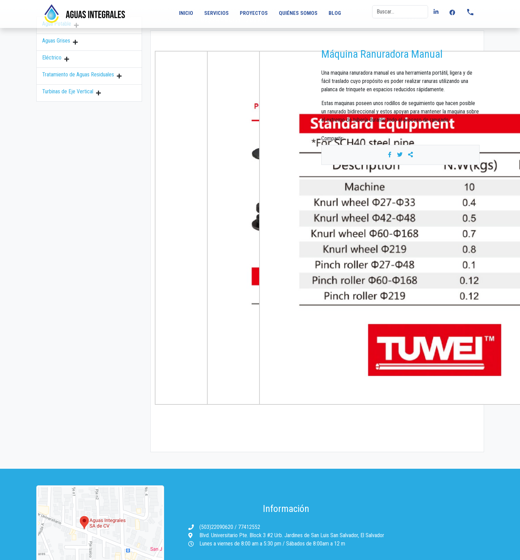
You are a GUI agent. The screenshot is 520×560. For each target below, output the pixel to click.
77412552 (249, 527)
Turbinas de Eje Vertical (67, 91)
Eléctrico (52, 57)
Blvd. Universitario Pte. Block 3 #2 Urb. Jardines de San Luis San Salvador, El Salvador (291, 535)
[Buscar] (400, 11)
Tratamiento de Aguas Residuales (78, 74)
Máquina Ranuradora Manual (382, 53)
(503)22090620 (217, 527)
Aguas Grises (56, 40)
